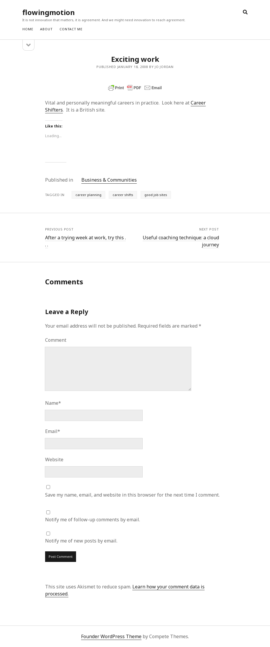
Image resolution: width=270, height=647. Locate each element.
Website (54, 459)
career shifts (123, 195)
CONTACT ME (71, 29)
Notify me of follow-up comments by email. (92, 519)
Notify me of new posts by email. (81, 540)
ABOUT (46, 29)
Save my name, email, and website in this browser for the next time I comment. (132, 495)
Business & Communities (109, 180)
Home (27, 29)
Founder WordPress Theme (111, 636)
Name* (53, 403)
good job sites (155, 195)
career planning (88, 195)
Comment (55, 340)
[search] (245, 12)
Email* (52, 431)
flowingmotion (48, 12)
